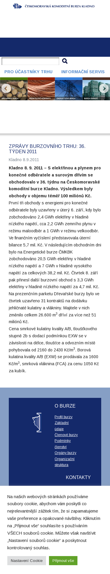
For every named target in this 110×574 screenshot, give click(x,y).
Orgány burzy (65, 453)
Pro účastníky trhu (28, 71)
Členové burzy (66, 435)
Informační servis (83, 71)
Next (104, 88)
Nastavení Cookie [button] (27, 560)
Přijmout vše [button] (63, 560)
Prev (6, 88)
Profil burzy (63, 417)
